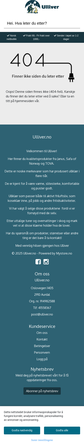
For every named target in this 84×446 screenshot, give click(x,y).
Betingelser (42, 346)
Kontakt (42, 339)
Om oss (42, 333)
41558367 (44, 308)
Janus (61, 159)
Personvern (42, 352)
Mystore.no (64, 253)
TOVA (49, 163)
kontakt (55, 238)
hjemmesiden (24, 101)
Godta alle (62, 430)
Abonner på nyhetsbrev (42, 391)
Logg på (42, 359)
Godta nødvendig (22, 430)
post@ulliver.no (42, 314)
